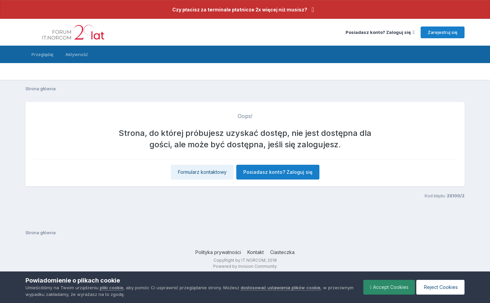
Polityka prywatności (218, 252)
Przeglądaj (42, 54)
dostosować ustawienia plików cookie (280, 287)
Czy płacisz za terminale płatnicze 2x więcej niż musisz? (239, 9)
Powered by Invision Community (245, 266)
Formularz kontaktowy (202, 172)
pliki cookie (111, 287)
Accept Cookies (387, 287)
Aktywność (76, 54)
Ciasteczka (282, 252)
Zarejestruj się (442, 32)
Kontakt (255, 252)
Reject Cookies (439, 287)
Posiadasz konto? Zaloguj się (380, 32)
